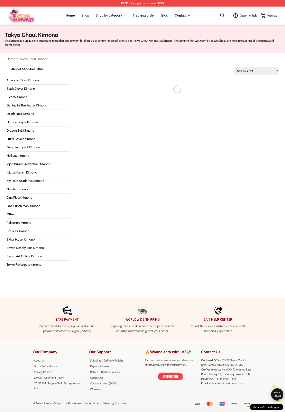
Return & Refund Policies (105, 372)
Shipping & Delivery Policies (106, 360)
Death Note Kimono (20, 114)
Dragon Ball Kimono (20, 130)
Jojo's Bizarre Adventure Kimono (28, 164)
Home (11, 59)
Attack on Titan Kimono (23, 80)
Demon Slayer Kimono (22, 122)
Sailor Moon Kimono (21, 239)
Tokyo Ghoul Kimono (33, 59)
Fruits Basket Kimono (21, 139)
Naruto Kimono (17, 189)
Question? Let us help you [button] (266, 407)
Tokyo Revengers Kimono (24, 264)
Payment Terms (99, 366)
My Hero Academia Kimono (25, 181)
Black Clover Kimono (21, 89)
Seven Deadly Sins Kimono (25, 248)
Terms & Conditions (45, 366)
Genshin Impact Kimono (23, 147)
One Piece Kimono (19, 197)
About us (39, 360)
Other (11, 214)
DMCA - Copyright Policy (49, 378)
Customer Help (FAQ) (103, 383)
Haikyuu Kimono (18, 156)
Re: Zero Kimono (18, 231)
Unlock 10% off (277, 394)
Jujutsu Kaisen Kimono (22, 172)
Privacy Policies (43, 372)
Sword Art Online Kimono (24, 256)
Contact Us (96, 378)
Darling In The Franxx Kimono (27, 105)
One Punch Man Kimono (23, 206)
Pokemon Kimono (19, 223)
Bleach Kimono (17, 97)
